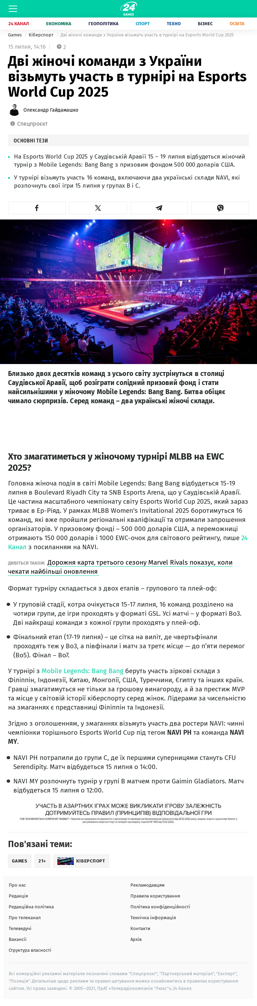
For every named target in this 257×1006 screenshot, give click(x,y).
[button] (37, 208)
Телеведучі (20, 928)
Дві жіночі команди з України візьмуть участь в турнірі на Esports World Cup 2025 (147, 35)
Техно (174, 23)
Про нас (17, 885)
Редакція (18, 896)
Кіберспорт (42, 35)
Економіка (58, 23)
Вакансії (18, 939)
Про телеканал (25, 917)
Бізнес (205, 23)
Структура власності (30, 950)
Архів (136, 939)
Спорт (143, 23)
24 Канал (18, 23)
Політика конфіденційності (160, 906)
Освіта (237, 23)
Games (15, 35)
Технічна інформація (153, 917)
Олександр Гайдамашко (50, 110)
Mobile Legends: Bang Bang (82, 671)
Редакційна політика (31, 906)
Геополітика (103, 23)
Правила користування (155, 896)
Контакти (140, 928)
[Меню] (13, 9)
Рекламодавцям (147, 885)
